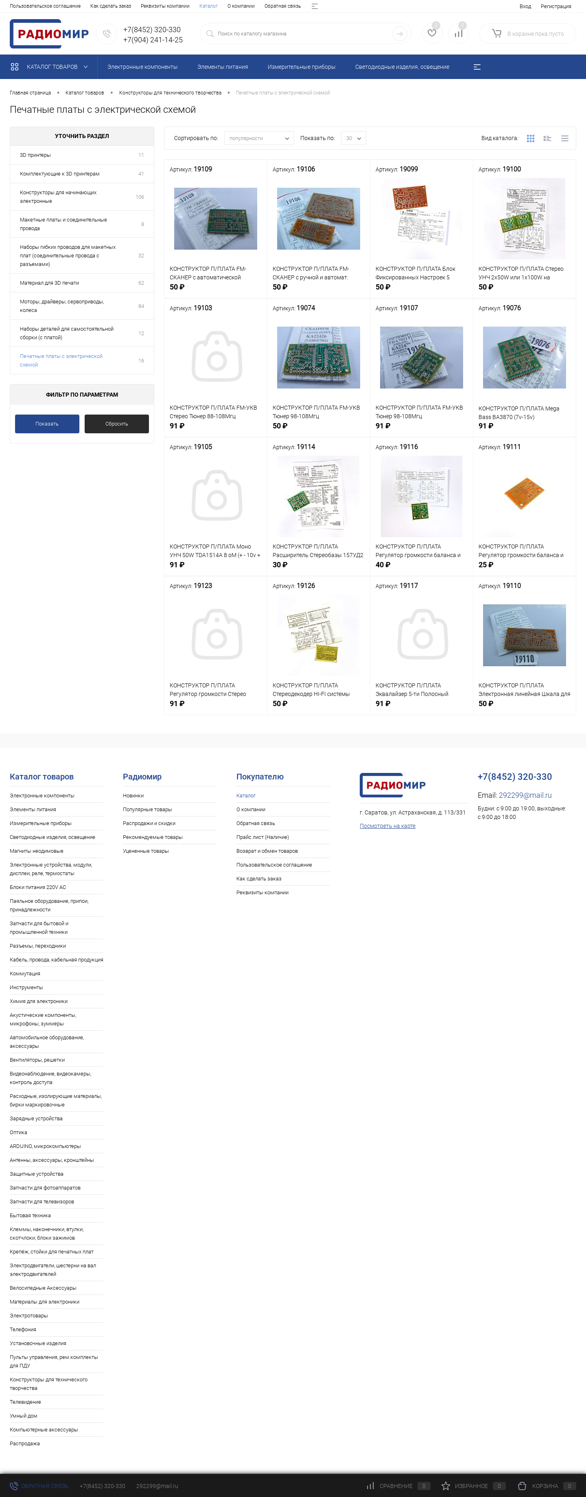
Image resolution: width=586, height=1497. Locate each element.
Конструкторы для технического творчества (48, 1383)
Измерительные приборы (41, 823)
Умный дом (23, 1416)
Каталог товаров (51, 66)
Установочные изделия (38, 1343)
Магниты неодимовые (36, 851)
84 (141, 306)
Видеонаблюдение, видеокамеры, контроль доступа (50, 1078)
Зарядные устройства (36, 1118)
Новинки (133, 795)
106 (140, 197)
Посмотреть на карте (387, 826)
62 (141, 283)
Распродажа (25, 1443)
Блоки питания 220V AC (38, 887)
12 (141, 333)
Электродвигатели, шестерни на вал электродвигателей (53, 1269)
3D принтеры (35, 155)
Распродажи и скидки (149, 823)
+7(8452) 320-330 (102, 1486)
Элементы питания (33, 809)
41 (141, 174)
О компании (51, 6)
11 (141, 155)
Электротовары (29, 1316)
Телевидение (25, 1402)
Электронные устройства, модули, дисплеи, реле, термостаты (51, 869)
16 (141, 361)
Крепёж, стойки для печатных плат (52, 1252)
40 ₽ (422, 570)
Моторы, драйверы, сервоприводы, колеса (62, 306)
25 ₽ (525, 570)
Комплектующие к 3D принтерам (60, 174)
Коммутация (25, 973)
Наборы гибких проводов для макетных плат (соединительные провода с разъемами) (68, 255)
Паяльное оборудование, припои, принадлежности (49, 905)
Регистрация (556, 6)
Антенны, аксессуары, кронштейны (52, 1160)
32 (141, 255)
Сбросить (116, 424)
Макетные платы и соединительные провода (63, 224)
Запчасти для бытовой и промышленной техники (39, 927)
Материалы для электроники (44, 1302)
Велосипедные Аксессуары (43, 1288)
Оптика (18, 1132)
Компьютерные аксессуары (44, 1430)
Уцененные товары (146, 851)
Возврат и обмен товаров (209, 6)
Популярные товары (147, 809)
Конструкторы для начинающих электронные (58, 196)
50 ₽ (216, 293)
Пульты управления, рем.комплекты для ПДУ (54, 1361)
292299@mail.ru (525, 795)
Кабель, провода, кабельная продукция (56, 960)
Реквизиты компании (262, 892)
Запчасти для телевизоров (42, 1201)
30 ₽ (319, 570)
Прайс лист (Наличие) (145, 6)
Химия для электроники (39, 1001)
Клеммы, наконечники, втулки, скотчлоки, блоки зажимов (46, 1233)
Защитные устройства (36, 1174)
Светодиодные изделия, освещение (52, 837)
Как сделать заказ (259, 879)
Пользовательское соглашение (274, 865)
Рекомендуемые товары (153, 837)
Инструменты (26, 987)
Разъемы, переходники (38, 946)
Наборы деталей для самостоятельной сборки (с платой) (67, 333)
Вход (525, 6)
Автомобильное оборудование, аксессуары (47, 1041)
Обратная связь (93, 6)
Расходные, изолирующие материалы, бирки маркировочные (56, 1100)
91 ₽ (216, 432)
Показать (47, 424)
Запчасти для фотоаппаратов (45, 1188)
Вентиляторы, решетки (37, 1060)
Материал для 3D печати (49, 283)
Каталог (19, 6)
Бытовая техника (30, 1215)
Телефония (23, 1329)
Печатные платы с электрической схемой (61, 360)
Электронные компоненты (42, 795)
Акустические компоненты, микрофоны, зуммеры (43, 1019)
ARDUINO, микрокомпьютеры (45, 1146)
